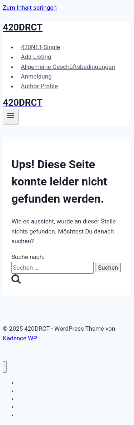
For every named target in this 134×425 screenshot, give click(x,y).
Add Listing (36, 57)
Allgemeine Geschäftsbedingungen (68, 66)
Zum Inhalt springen (30, 7)
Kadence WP (20, 338)
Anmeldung (36, 76)
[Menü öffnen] (11, 116)
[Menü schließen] (5, 367)
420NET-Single (40, 47)
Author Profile (39, 86)
